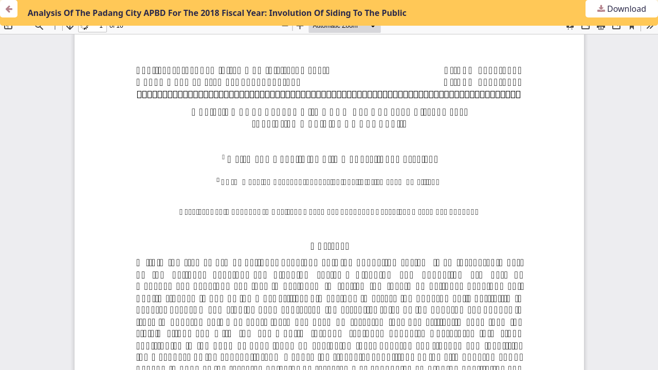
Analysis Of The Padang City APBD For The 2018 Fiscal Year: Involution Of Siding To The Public (217, 12)
